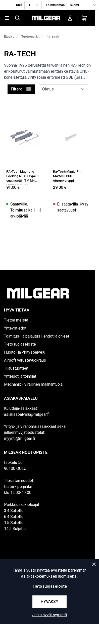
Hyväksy (49, 601)
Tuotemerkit (30, 36)
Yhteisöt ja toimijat (20, 376)
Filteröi (21, 89)
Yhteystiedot (15, 328)
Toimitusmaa (55, 5)
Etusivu (9, 36)
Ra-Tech (52, 37)
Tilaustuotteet (16, 368)
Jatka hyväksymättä (49, 614)
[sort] (63, 89)
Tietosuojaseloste (20, 344)
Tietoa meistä (16, 320)
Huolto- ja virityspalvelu (24, 352)
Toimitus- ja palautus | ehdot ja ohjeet (36, 336)
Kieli (19, 5)
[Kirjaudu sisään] (70, 18)
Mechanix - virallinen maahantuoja (33, 384)
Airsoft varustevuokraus (25, 360)
